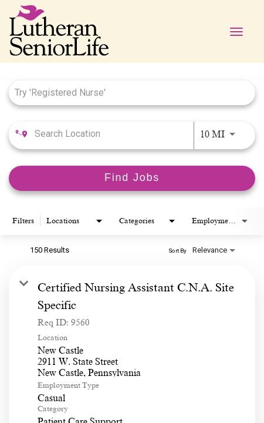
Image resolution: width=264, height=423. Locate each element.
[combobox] (126, 92)
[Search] (132, 178)
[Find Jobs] (132, 178)
